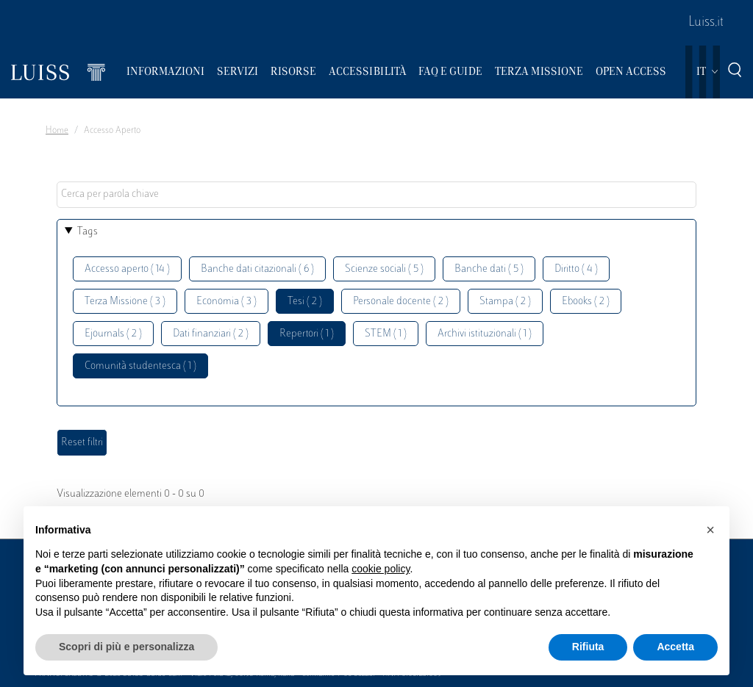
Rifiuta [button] (588, 646)
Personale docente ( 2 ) (401, 301)
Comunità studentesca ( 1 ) (140, 366)
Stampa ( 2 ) (505, 301)
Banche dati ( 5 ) (489, 269)
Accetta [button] (675, 646)
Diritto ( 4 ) (576, 269)
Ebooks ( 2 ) (586, 301)
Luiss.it (706, 22)
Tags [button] (87, 231)
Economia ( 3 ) (226, 301)
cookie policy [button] (380, 569)
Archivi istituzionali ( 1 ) (485, 333)
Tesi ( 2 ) (305, 301)
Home (57, 130)
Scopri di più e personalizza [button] (126, 646)
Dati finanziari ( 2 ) (211, 333)
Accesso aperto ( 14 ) (127, 269)
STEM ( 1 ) (386, 333)
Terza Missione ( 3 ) (125, 301)
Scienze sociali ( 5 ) (384, 269)
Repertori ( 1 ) (306, 333)
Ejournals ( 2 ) (113, 333)
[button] (710, 530)
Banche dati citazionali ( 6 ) (257, 269)
